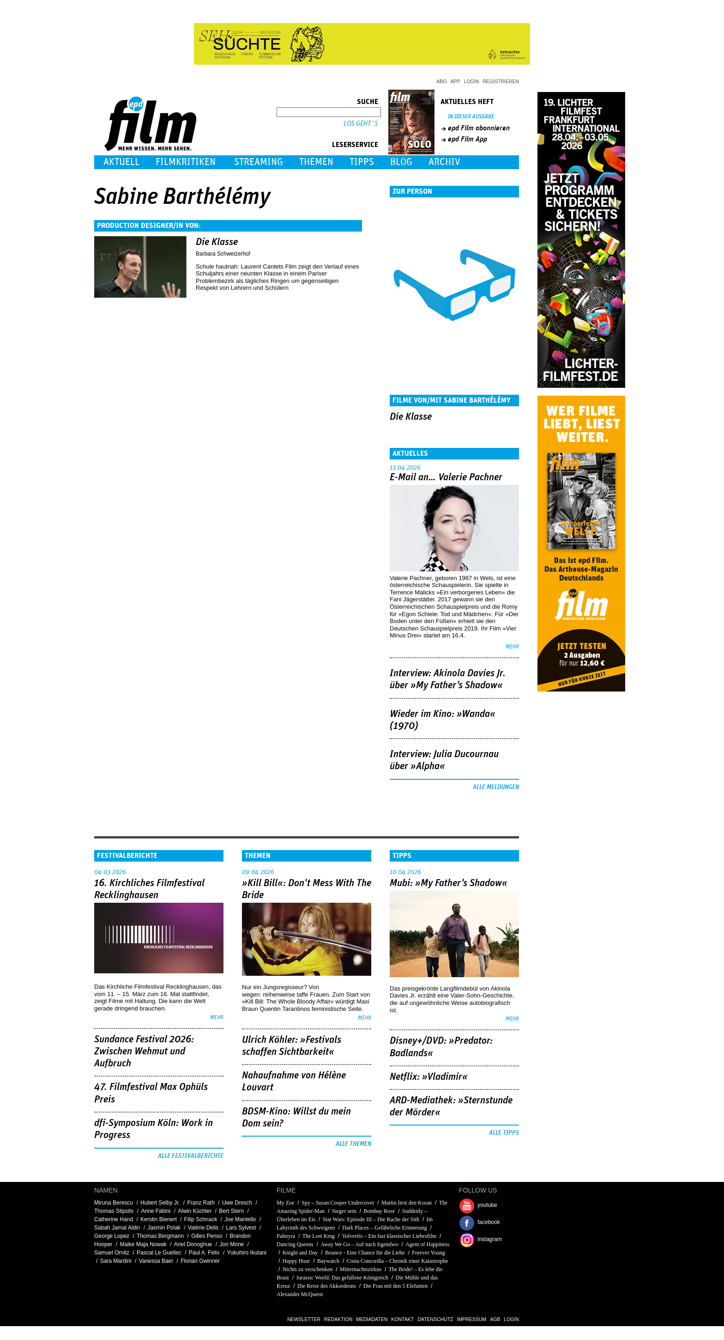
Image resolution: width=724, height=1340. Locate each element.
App (455, 81)
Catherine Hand (113, 1219)
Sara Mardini (116, 1261)
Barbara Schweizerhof (223, 254)
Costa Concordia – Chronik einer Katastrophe (397, 1261)
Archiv (444, 162)
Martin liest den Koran (406, 1202)
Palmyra (286, 1236)
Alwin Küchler (194, 1211)
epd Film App (467, 139)
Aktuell (121, 162)
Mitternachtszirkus (360, 1269)
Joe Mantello (240, 1219)
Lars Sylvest (241, 1227)
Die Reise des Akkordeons (326, 1286)
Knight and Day (300, 1252)
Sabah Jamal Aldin (117, 1227)
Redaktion (338, 1319)
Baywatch (328, 1261)
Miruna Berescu (113, 1202)
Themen (316, 162)
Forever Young (428, 1252)
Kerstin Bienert (158, 1219)
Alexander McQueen (300, 1294)
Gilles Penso (206, 1236)
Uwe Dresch (237, 1202)
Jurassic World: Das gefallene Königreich (342, 1277)
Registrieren (501, 81)
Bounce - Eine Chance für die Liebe (365, 1252)
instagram (489, 1239)
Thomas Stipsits (113, 1211)
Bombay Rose (379, 1211)
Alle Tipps (504, 1133)
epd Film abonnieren (479, 128)
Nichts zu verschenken (308, 1269)
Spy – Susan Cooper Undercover (338, 1202)
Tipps (362, 162)
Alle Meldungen (496, 787)
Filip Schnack (200, 1219)
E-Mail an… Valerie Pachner (446, 477)
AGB (495, 1319)
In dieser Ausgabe (471, 116)
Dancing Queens (295, 1244)
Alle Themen (353, 1144)
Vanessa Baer (156, 1261)
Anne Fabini (155, 1211)
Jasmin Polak (163, 1227)
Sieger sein (344, 1211)
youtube (487, 1205)
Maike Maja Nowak (143, 1244)
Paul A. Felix (204, 1252)
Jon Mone (232, 1244)
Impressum (472, 1319)
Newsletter (303, 1319)
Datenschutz (435, 1319)
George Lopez (111, 1236)
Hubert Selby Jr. (160, 1202)
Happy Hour (296, 1261)
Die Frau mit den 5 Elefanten (395, 1286)
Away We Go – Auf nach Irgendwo (359, 1244)
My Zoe (285, 1202)
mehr (512, 646)
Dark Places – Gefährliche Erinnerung (384, 1227)
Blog (401, 162)
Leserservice (355, 144)
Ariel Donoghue (193, 1244)
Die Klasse (217, 242)
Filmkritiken (186, 162)
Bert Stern (231, 1211)
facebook (488, 1222)
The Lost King (318, 1236)
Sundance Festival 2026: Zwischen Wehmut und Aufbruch (144, 1051)
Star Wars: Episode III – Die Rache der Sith (371, 1219)
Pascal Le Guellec (159, 1252)
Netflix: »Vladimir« (429, 1077)
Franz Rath (200, 1202)
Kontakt (402, 1319)
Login (471, 81)
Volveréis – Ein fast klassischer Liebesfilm (389, 1236)
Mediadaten (371, 1319)
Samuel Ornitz (111, 1252)
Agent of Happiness (427, 1244)
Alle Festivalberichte (190, 1156)
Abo (441, 81)
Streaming (258, 162)
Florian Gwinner (200, 1261)
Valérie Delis (203, 1227)
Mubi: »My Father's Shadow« (448, 883)
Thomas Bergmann (160, 1236)
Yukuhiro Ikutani (246, 1252)
